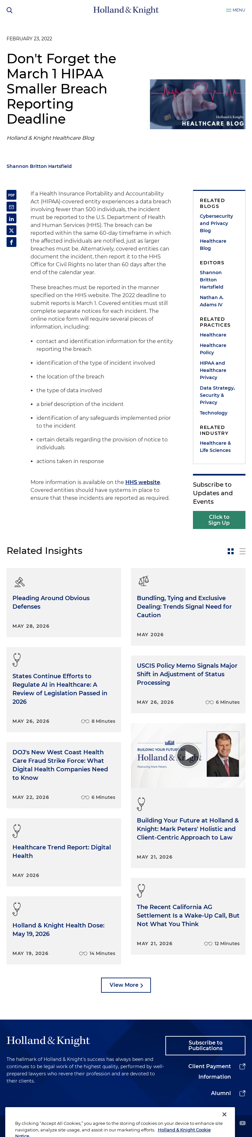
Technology (213, 413)
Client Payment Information (209, 1071)
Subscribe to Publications (205, 1046)
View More (124, 985)
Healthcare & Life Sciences (215, 446)
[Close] (224, 1122)
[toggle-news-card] (231, 551)
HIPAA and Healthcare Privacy (213, 370)
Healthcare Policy (213, 348)
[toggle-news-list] (242, 551)
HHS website (142, 482)
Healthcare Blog (213, 244)
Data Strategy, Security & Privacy (217, 395)
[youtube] (242, 1123)
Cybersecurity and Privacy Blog (216, 223)
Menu (239, 10)
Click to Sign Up (219, 520)
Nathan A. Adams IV (211, 301)
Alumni (221, 1093)
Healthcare (213, 335)
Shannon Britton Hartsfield (39, 166)
